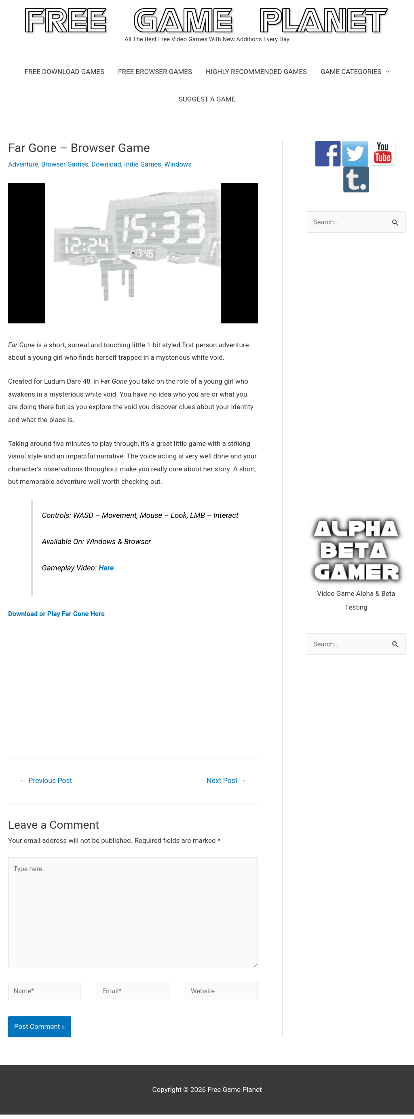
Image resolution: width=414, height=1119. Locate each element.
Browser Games (66, 164)
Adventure (23, 164)
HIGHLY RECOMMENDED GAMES (256, 72)
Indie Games (146, 164)
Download (109, 164)
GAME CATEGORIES (351, 72)
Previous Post (47, 781)
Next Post (225, 781)
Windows (182, 164)
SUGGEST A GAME (207, 99)
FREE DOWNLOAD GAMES (64, 72)
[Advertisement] (133, 687)
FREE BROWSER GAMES (155, 72)
